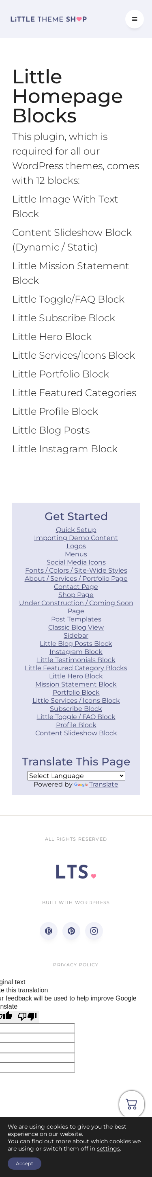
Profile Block (76, 725)
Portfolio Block (76, 692)
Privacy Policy (75, 965)
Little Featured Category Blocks (76, 668)
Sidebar (76, 635)
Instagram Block (76, 652)
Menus (76, 554)
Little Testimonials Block (76, 660)
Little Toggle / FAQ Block (76, 717)
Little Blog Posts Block (76, 643)
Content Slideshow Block (76, 733)
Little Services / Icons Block (76, 700)
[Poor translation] (27, 1017)
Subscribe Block (76, 709)
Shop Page (76, 595)
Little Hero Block (76, 676)
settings (108, 1148)
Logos (76, 546)
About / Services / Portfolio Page (76, 578)
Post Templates (76, 619)
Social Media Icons (76, 562)
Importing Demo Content (76, 538)
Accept (24, 1163)
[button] (134, 19)
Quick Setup (76, 530)
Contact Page (76, 587)
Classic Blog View (76, 627)
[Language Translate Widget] (76, 775)
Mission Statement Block (76, 684)
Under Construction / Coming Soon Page (76, 607)
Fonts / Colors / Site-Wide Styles (76, 570)
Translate (96, 784)
